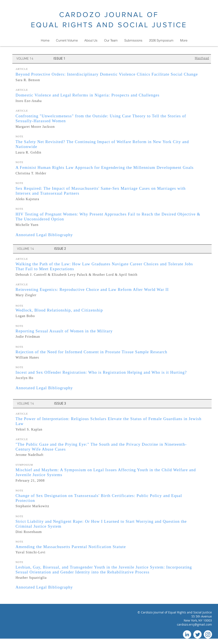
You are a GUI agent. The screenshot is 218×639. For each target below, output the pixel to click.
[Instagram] (208, 634)
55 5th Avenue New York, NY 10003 (198, 618)
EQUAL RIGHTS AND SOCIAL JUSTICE (109, 25)
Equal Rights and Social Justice (190, 612)
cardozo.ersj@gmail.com (194, 624)
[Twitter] (197, 634)
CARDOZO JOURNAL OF (109, 15)
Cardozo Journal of (154, 612)
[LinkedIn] (187, 634)
